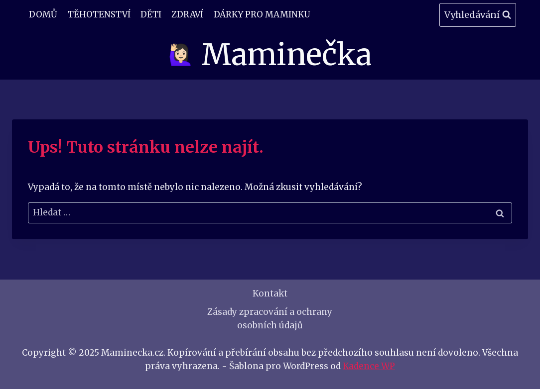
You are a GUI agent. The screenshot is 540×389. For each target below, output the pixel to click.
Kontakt (270, 293)
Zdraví (187, 14)
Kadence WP (369, 366)
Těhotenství (99, 14)
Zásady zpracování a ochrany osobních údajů (269, 318)
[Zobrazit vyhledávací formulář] (477, 15)
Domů (43, 14)
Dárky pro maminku (262, 14)
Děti (150, 14)
